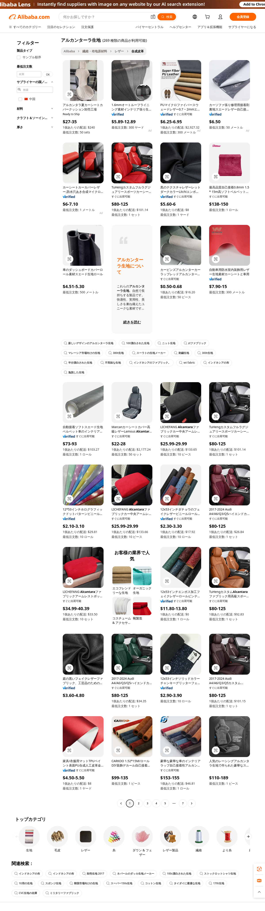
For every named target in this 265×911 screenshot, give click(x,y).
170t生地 (216, 883)
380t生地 (116, 353)
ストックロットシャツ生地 (218, 873)
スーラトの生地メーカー (149, 353)
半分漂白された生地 (78, 362)
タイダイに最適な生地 (184, 883)
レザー (119, 51)
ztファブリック (195, 343)
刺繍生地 (181, 353)
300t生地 (205, 353)
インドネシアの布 (216, 362)
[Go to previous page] (121, 803)
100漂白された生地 (135, 343)
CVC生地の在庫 (25, 893)
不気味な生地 (110, 362)
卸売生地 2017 (93, 873)
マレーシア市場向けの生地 (82, 353)
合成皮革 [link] (137, 51)
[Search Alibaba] (105, 16)
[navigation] (33, 422)
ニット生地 (166, 343)
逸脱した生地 (74, 372)
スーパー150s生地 (119, 883)
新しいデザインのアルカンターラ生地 (88, 343)
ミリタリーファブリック (62, 893)
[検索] (166, 16)
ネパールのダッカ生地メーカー (133, 873)
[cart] (208, 17)
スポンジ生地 (51, 883)
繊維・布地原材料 (94, 51)
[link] (259, 869)
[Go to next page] (192, 803)
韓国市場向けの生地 (84, 883)
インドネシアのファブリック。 (150, 362)
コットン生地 (151, 883)
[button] (153, 16)
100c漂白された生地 (177, 873)
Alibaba (69, 51)
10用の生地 (23, 883)
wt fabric (187, 362)
